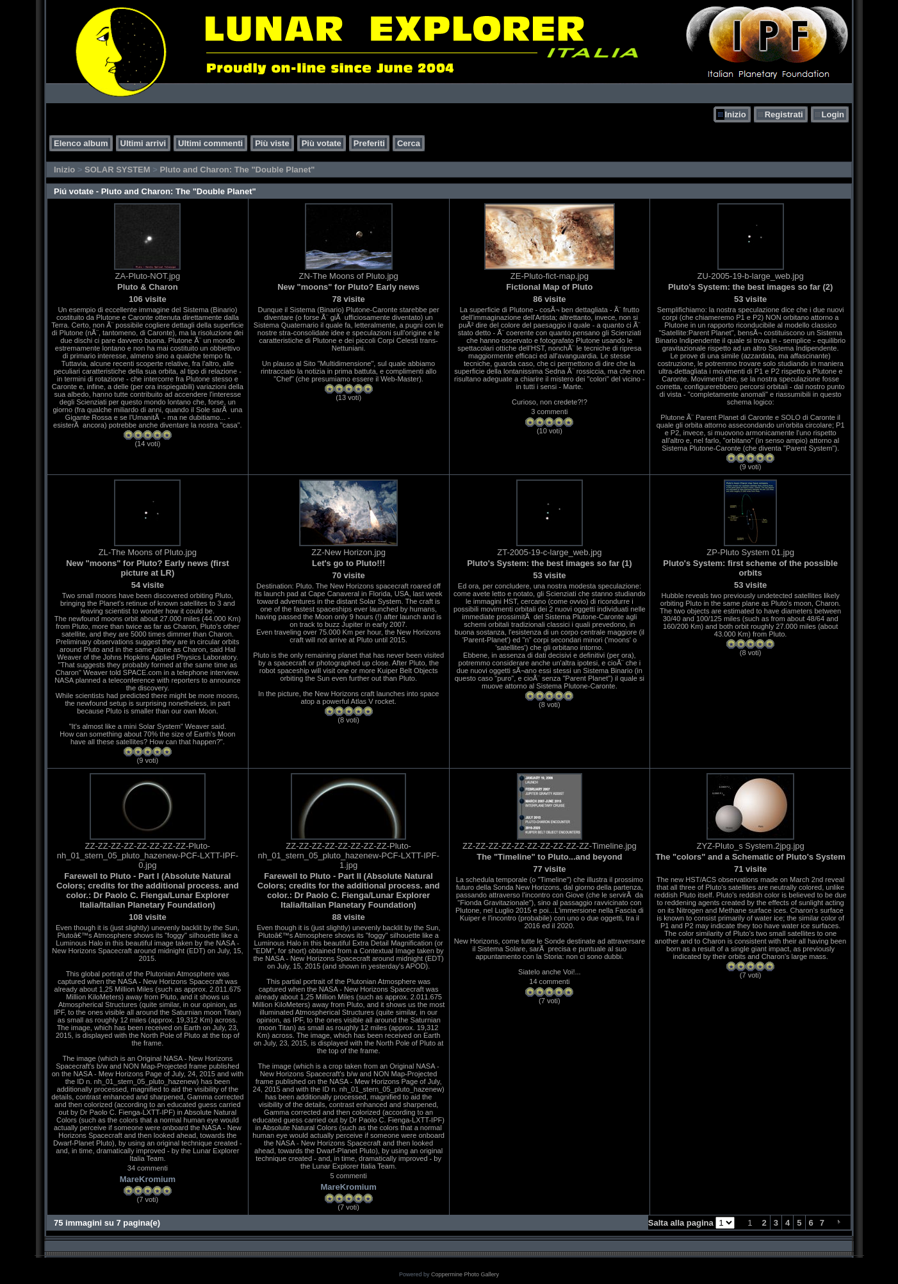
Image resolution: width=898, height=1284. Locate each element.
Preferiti (369, 143)
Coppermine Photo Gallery (465, 1274)
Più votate (321, 143)
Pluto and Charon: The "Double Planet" (236, 169)
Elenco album (81, 143)
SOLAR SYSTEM (118, 169)
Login (833, 114)
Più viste (272, 143)
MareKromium (148, 1179)
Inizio (735, 114)
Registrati (784, 114)
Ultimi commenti (210, 143)
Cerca (408, 143)
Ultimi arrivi (143, 143)
